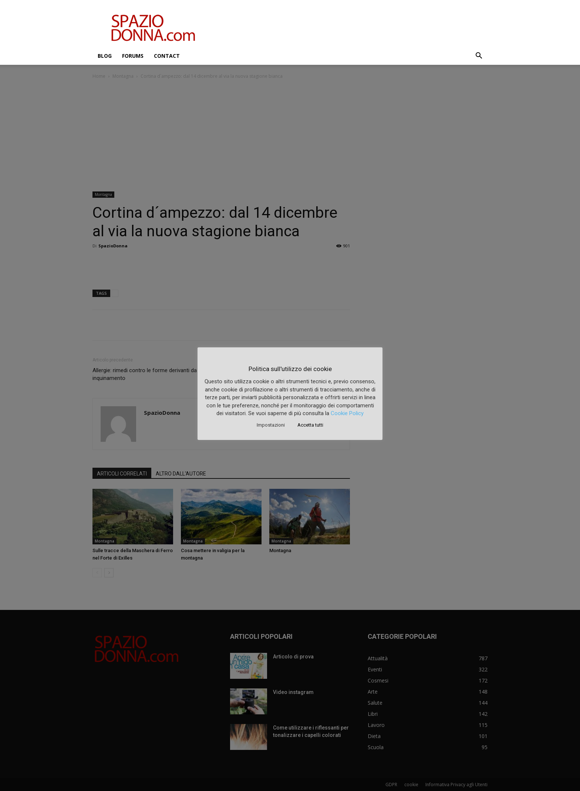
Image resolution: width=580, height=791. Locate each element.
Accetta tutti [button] (310, 425)
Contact (167, 55)
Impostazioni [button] (271, 425)
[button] (479, 56)
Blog (105, 55)
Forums (133, 55)
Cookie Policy (347, 413)
